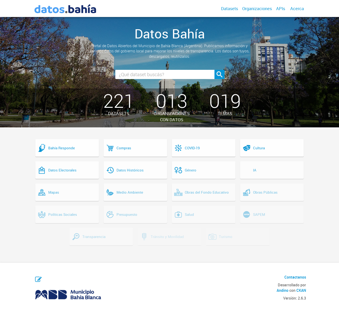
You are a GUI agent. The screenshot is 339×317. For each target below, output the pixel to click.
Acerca (297, 8)
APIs (280, 8)
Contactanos (295, 277)
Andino (282, 290)
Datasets (229, 8)
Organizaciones (257, 8)
